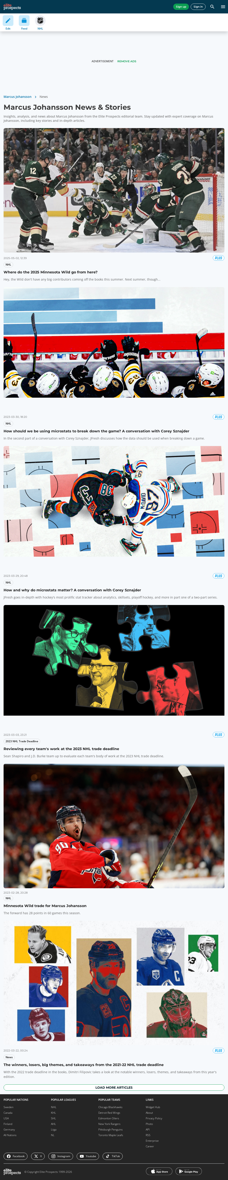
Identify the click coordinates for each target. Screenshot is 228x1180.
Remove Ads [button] (126, 61)
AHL (53, 1124)
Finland (8, 1124)
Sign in (198, 6)
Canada (8, 1113)
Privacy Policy (154, 1118)
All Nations (10, 1135)
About (149, 1113)
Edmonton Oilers (108, 1118)
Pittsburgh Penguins (110, 1129)
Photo (149, 1124)
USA (6, 1118)
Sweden (8, 1107)
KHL (53, 1113)
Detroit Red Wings (109, 1113)
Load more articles (114, 1088)
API (148, 1129)
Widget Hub (153, 1107)
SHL (53, 1118)
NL (52, 1135)
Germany (9, 1129)
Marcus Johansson (18, 96)
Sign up (181, 6)
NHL (53, 1107)
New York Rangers (109, 1124)
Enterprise (152, 1141)
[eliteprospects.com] (12, 7)
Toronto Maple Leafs (110, 1135)
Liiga (53, 1129)
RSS (148, 1135)
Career (150, 1146)
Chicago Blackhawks (110, 1107)
